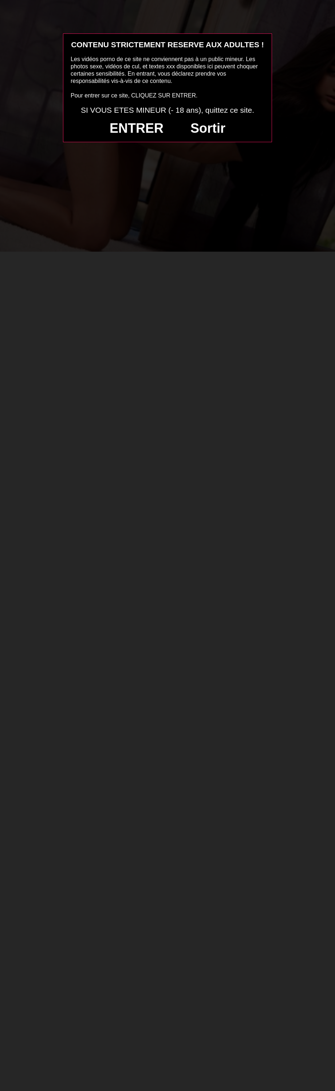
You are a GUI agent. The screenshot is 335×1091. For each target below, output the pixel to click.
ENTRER (136, 128)
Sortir (207, 128)
